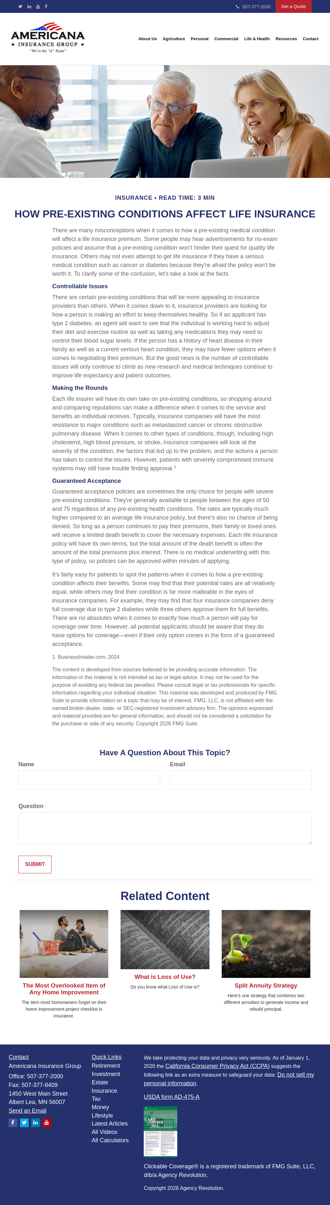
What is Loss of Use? (164, 976)
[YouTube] (38, 6)
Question (31, 806)
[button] (147, 39)
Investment (106, 1074)
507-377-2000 (253, 6)
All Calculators (110, 1140)
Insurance (104, 1091)
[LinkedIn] (29, 6)
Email (177, 764)
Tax (96, 1099)
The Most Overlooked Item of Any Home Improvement (64, 989)
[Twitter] (20, 6)
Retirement (106, 1065)
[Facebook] (46, 6)
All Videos (105, 1132)
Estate (100, 1082)
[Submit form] (35, 864)
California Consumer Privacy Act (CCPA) (217, 1066)
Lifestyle (102, 1115)
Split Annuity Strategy (266, 985)
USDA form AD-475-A (171, 1097)
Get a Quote (293, 6)
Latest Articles (110, 1123)
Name (26, 764)
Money (100, 1107)
